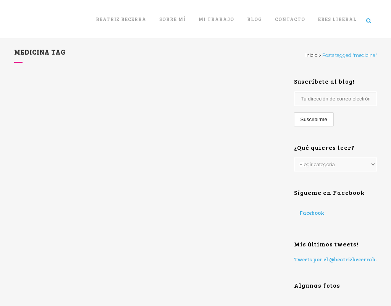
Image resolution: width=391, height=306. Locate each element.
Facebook (311, 212)
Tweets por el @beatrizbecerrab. (335, 259)
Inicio (311, 55)
